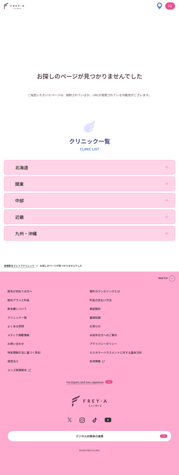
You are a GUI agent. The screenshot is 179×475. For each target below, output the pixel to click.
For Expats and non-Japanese (85, 382)
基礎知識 (95, 317)
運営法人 (12, 361)
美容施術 (95, 309)
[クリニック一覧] (159, 4)
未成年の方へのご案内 (103, 335)
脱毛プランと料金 (18, 300)
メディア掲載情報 (18, 335)
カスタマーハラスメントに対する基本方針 (116, 352)
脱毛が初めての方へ (19, 291)
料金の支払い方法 (101, 300)
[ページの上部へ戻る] (166, 278)
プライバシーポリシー (103, 344)
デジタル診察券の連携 (89, 436)
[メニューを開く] (170, 6)
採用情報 (95, 361)
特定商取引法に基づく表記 (23, 352)
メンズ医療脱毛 (17, 370)
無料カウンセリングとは (105, 291)
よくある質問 (15, 326)
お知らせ (95, 326)
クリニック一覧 (17, 317)
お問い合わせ (15, 344)
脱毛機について (17, 309)
